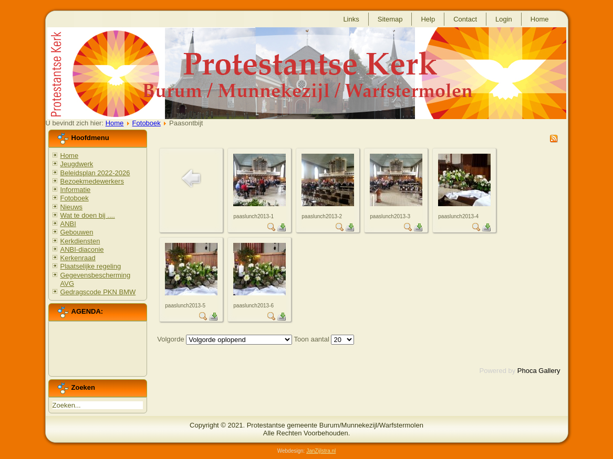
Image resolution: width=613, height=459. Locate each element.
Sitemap (390, 19)
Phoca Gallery (538, 371)
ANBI (68, 224)
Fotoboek (146, 123)
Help (428, 19)
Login (503, 19)
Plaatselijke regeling (90, 266)
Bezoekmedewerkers (92, 181)
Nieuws (71, 207)
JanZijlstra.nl (321, 451)
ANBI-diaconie (82, 249)
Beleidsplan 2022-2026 (95, 173)
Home (540, 19)
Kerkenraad (78, 258)
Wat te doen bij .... (87, 215)
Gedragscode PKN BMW (98, 292)
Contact (465, 19)
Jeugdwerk (76, 164)
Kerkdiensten (80, 241)
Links (351, 19)
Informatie (75, 190)
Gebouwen (76, 232)
